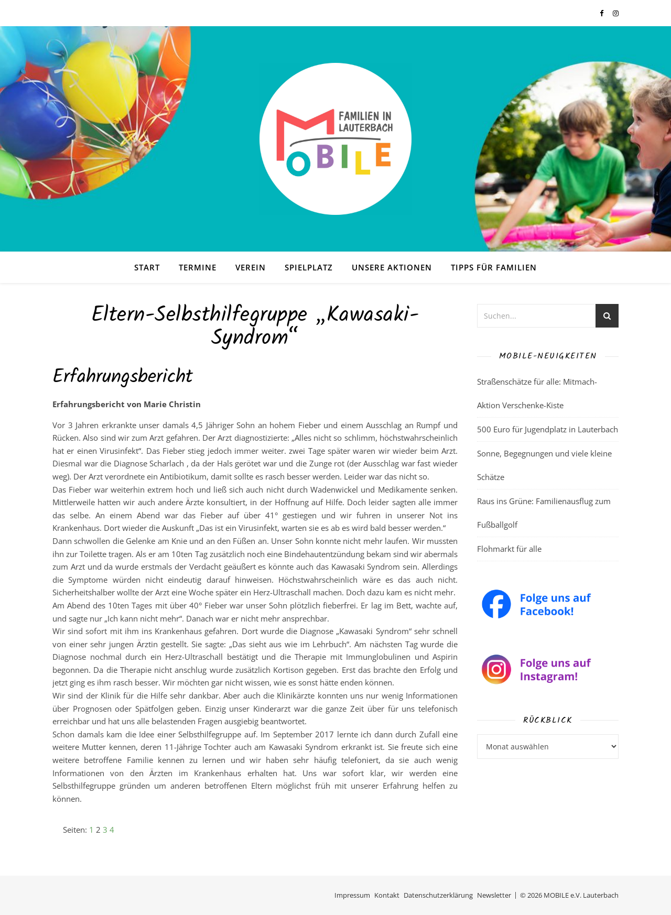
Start (147, 267)
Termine (198, 267)
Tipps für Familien (494, 267)
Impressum (352, 895)
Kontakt (386, 895)
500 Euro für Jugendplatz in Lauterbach (547, 429)
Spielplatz (309, 267)
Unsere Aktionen (392, 267)
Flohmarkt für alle (509, 548)
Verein (250, 267)
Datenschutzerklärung (438, 895)
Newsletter (494, 895)
